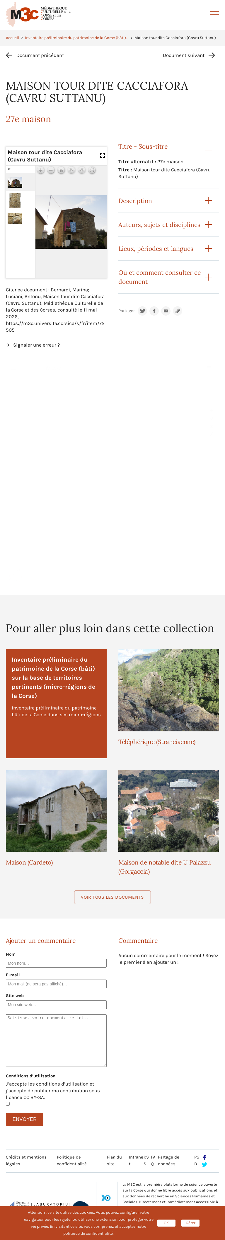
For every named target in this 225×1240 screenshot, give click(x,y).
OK (166, 1222)
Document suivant (183, 55)
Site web (15, 995)
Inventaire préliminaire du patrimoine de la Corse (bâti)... (77, 37)
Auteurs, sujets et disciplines (159, 225)
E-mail (13, 975)
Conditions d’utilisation (30, 1076)
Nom (11, 954)
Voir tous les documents (112, 897)
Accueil (12, 37)
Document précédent (40, 55)
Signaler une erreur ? (36, 345)
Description (135, 201)
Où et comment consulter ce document (159, 277)
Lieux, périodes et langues (155, 249)
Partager (126, 311)
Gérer (190, 1222)
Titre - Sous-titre (143, 146)
